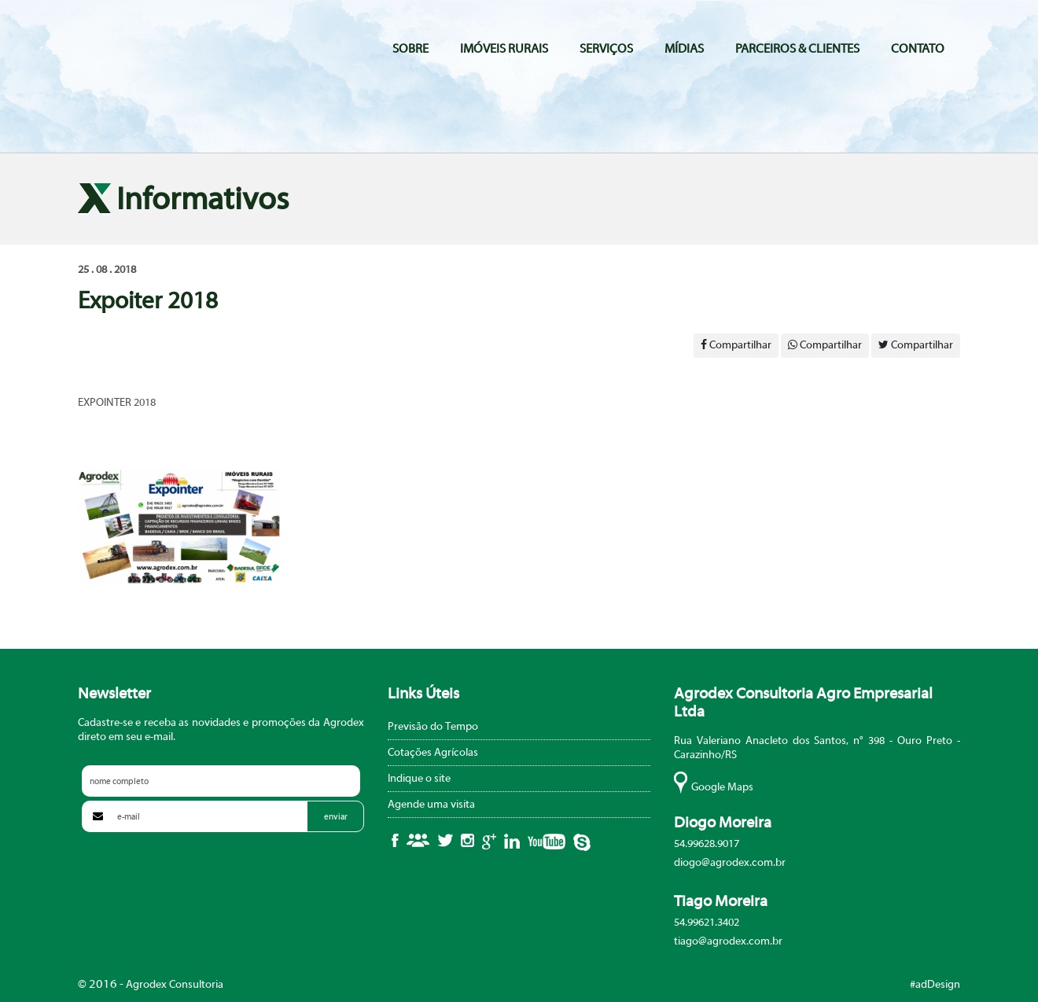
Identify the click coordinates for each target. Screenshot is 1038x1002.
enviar (336, 817)
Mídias (684, 49)
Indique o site (419, 778)
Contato (917, 49)
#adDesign (935, 984)
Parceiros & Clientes (797, 49)
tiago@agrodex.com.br (728, 941)
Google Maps (722, 787)
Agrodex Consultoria (162, 48)
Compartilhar (736, 345)
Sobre (410, 49)
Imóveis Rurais (504, 49)
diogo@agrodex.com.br (730, 862)
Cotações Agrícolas (433, 752)
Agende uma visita (431, 804)
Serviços (606, 49)
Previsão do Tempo (433, 726)
